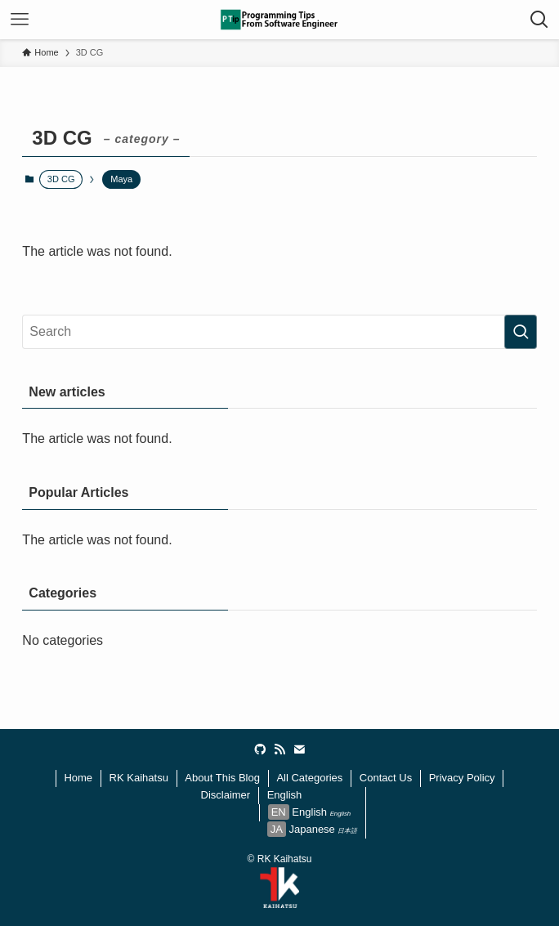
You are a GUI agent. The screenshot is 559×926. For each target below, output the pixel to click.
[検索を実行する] (520, 332)
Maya (121, 179)
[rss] (279, 749)
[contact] (299, 749)
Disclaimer (226, 795)
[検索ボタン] (539, 19)
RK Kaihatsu (139, 778)
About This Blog (222, 778)
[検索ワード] (279, 332)
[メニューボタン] (19, 19)
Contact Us (386, 778)
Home (78, 778)
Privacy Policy (462, 778)
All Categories (309, 778)
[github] (260, 749)
